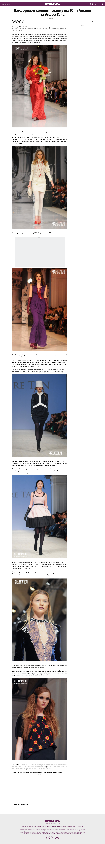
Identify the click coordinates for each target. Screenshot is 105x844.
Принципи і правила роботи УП (75, 826)
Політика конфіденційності (39, 826)
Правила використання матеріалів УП (56, 826)
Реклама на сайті (26, 826)
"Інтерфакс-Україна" (67, 832)
